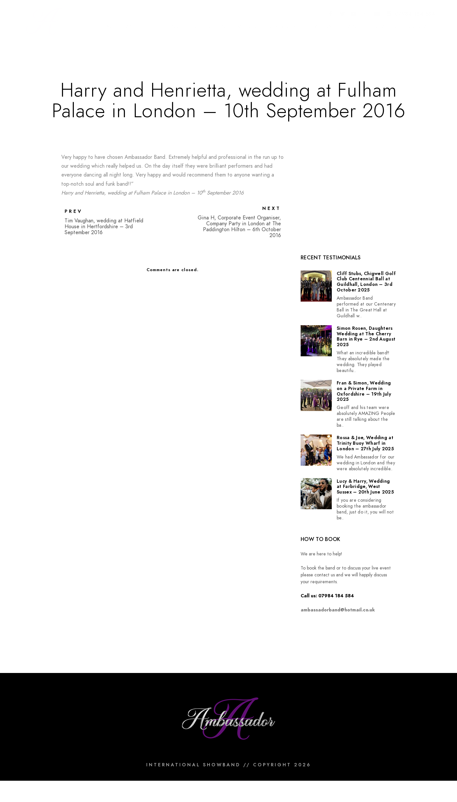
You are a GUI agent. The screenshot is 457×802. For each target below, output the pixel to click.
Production (208, 27)
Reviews (386, 27)
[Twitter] (342, 14)
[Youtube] (354, 14)
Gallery (321, 27)
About (135, 27)
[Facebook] (331, 14)
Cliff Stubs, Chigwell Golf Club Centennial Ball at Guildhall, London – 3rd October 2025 (366, 282)
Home (106, 27)
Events (353, 27)
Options (167, 27)
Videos (247, 27)
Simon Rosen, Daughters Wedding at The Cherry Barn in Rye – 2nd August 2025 (366, 337)
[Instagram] (365, 14)
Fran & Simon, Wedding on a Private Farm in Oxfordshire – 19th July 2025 (364, 391)
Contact (421, 27)
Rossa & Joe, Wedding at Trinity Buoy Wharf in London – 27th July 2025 (365, 443)
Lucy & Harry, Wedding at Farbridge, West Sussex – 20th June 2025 (365, 487)
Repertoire (283, 27)
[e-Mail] (377, 14)
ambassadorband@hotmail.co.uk (338, 610)
